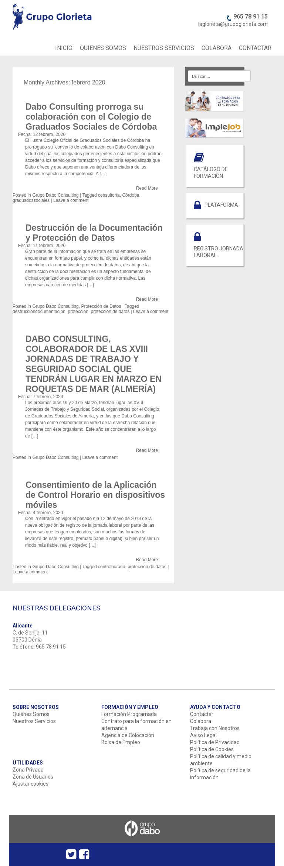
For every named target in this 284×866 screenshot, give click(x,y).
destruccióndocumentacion (39, 311)
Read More (147, 188)
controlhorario (111, 566)
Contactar (201, 714)
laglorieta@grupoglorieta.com (233, 24)
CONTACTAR (255, 47)
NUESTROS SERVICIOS (163, 47)
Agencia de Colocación (127, 735)
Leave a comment (70, 200)
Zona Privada (28, 770)
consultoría (109, 195)
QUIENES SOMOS (103, 47)
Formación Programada (129, 714)
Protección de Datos (101, 306)
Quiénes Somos (31, 714)
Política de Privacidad (215, 742)
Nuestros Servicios (34, 721)
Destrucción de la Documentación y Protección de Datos (94, 233)
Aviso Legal (203, 735)
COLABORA (216, 47)
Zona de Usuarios (33, 777)
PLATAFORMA (221, 205)
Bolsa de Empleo (120, 742)
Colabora (200, 721)
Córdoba (130, 195)
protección (78, 311)
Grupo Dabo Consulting (55, 195)
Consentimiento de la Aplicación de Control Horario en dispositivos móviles (95, 495)
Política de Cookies (212, 749)
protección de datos (110, 311)
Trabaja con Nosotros (215, 728)
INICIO (63, 47)
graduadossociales (31, 200)
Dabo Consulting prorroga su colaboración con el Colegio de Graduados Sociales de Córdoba (91, 116)
